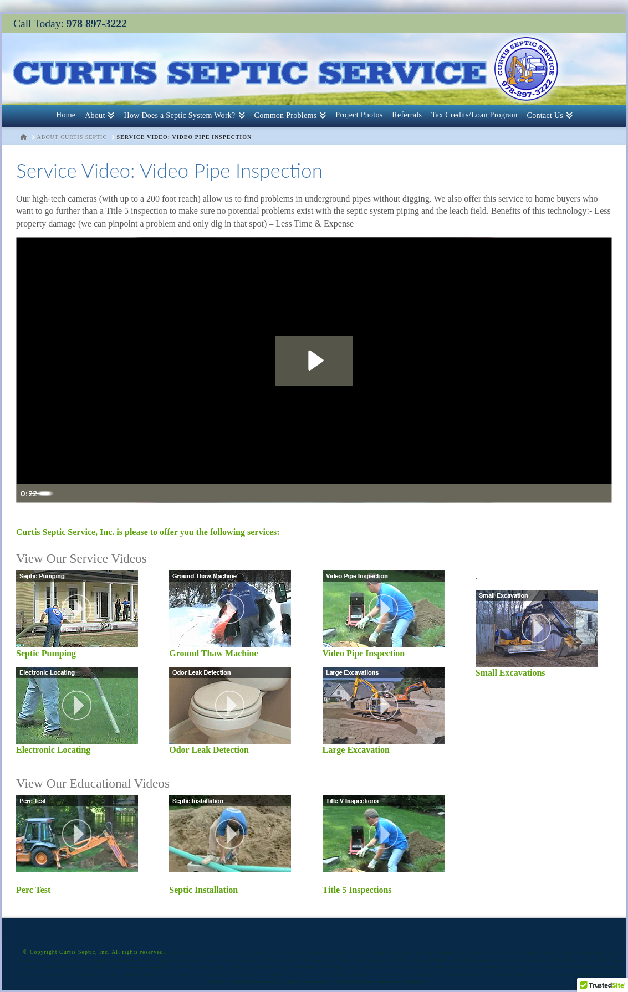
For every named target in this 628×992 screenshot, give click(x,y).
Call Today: (70, 23)
